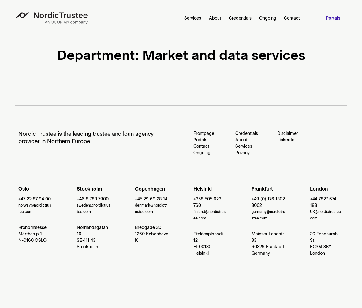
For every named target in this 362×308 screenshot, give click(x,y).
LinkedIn (285, 140)
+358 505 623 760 (207, 202)
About (215, 18)
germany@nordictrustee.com (268, 215)
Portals (333, 18)
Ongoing (267, 18)
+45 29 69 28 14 (151, 199)
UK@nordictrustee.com (326, 215)
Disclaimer (287, 133)
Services (192, 18)
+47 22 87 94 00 (34, 199)
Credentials (240, 18)
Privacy (242, 152)
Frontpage (203, 133)
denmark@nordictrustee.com (151, 208)
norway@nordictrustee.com (34, 208)
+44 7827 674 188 (323, 202)
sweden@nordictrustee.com (93, 208)
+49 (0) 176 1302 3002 (268, 202)
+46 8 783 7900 (93, 199)
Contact (292, 18)
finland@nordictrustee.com (210, 215)
